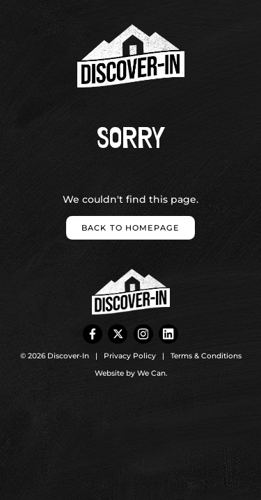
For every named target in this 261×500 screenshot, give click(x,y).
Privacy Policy (130, 355)
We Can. (152, 373)
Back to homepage (130, 228)
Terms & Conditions (206, 355)
